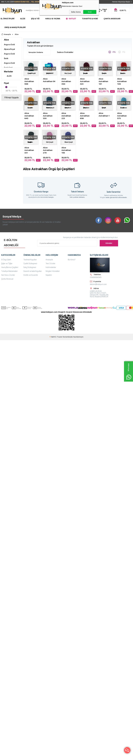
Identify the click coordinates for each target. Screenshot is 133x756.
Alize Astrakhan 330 (47, 116)
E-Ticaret (58, 337)
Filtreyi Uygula (12, 97)
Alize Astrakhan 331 (29, 150)
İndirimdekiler (51, 267)
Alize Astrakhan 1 (104, 114)
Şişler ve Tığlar (6, 263)
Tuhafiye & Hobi (90, 19)
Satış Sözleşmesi (29, 267)
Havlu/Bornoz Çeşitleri (9, 267)
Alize (22, 19)
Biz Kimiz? (72, 260)
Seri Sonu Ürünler (8, 275)
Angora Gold (9, 45)
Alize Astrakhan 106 (122, 81)
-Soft (52, 337)
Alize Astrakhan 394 (66, 81)
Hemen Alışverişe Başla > (122, 2)
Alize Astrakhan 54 (49, 80)
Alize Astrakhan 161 (103, 81)
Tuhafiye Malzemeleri (9, 271)
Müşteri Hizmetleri (53, 271)
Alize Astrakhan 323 (85, 81)
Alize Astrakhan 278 (47, 150)
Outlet (72, 19)
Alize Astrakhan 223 (66, 116)
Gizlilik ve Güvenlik (30, 275)
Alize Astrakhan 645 (29, 116)
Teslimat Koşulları (30, 260)
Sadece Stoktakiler (63, 52)
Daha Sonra (76, 12)
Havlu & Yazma (52, 19)
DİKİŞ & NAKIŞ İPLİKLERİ (15, 27)
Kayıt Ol (105, 10)
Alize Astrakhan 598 (29, 81)
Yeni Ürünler (50, 263)
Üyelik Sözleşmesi (30, 263)
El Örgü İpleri (7, 19)
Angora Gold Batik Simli (9, 65)
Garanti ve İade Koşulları (32, 271)
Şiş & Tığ (35, 19)
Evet (90, 12)
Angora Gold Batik (9, 56)
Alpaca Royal (9, 49)
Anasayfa (49, 260)
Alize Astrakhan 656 (85, 116)
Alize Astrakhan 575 (122, 116)
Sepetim (49, 275)
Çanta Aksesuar (112, 19)
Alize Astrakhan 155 (66, 150)
